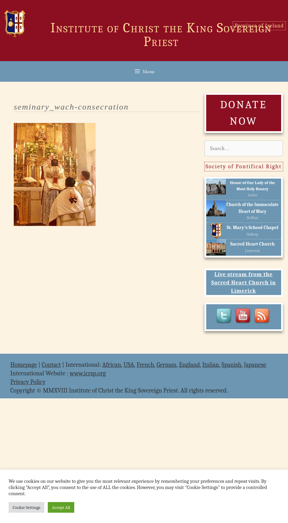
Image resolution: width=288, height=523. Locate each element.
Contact (51, 364)
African (111, 364)
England (189, 364)
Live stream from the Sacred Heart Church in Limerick (243, 282)
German (167, 364)
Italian (210, 364)
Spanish (232, 364)
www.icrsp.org (88, 373)
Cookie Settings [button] (26, 507)
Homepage (23, 364)
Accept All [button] (61, 507)
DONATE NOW (243, 112)
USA (128, 364)
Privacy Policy (27, 382)
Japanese (255, 364)
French (145, 364)
